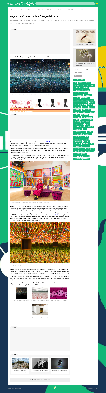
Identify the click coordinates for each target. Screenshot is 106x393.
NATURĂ (49, 9)
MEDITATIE (88, 95)
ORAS (92, 85)
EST (85, 129)
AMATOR (77, 112)
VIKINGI (90, 131)
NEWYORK (85, 114)
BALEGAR (77, 88)
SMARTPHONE (79, 100)
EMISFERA (77, 117)
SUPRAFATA (78, 129)
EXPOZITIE (78, 134)
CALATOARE (86, 109)
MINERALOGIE (79, 95)
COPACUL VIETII (79, 124)
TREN (88, 124)
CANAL (92, 102)
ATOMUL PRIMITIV (80, 127)
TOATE (12, 9)
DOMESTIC (78, 148)
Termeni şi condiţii (18, 388)
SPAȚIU (20, 9)
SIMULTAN (78, 109)
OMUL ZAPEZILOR (85, 151)
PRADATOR (85, 122)
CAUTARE (85, 85)
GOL (93, 148)
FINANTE (77, 122)
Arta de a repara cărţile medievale (84, 37)
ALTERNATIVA (84, 102)
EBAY (91, 144)
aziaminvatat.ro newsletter (81, 69)
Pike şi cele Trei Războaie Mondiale (40, 370)
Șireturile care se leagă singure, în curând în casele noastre (59, 371)
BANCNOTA (78, 90)
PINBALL (86, 158)
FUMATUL (84, 92)
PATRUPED (78, 131)
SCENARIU (77, 144)
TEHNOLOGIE (70, 9)
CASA (85, 153)
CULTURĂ (59, 9)
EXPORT (85, 144)
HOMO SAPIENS (87, 117)
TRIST (92, 107)
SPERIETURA (85, 97)
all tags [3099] (79, 79)
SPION (84, 112)
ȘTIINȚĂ (40, 9)
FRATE (84, 105)
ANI (94, 151)
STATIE (81, 83)
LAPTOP (85, 107)
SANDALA (77, 139)
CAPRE (77, 119)
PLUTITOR (86, 148)
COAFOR (77, 97)
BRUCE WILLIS (89, 100)
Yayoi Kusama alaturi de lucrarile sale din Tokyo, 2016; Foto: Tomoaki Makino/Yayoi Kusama (30, 202)
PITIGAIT (90, 127)
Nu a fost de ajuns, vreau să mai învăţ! (40, 379)
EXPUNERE (78, 153)
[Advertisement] (40, 42)
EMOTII (77, 92)
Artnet (56, 215)
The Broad (49, 142)
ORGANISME (78, 158)
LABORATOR (78, 136)
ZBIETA (88, 83)
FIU (76, 83)
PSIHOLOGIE (30, 9)
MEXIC (90, 105)
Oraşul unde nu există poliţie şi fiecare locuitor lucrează (20, 371)
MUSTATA (86, 88)
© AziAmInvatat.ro (11, 388)
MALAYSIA (92, 112)
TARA (87, 156)
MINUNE (77, 105)
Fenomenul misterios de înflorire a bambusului (84, 57)
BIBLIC (86, 136)
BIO (84, 131)
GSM (76, 151)
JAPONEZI (77, 107)
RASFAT (87, 146)
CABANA (77, 114)
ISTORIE (81, 9)
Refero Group (95, 388)
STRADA (85, 139)
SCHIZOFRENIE (79, 156)
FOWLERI (89, 119)
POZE (82, 119)
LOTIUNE (86, 141)
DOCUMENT (78, 141)
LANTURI (77, 85)
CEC (76, 102)
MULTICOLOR (78, 146)
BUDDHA (86, 90)
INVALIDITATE (87, 134)
